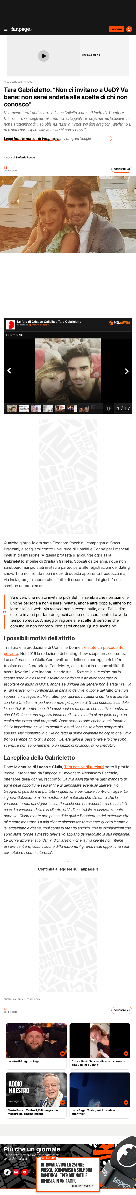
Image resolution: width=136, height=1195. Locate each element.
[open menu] (4, 29)
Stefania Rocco (25, 157)
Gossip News (33, 999)
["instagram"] (16, 1172)
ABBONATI (117, 29)
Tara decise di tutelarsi (84, 767)
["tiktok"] (7, 1172)
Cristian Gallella (13, 999)
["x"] (33, 1172)
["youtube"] (24, 1172)
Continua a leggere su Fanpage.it (68, 869)
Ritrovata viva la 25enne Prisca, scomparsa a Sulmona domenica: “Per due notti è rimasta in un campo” (66, 1173)
